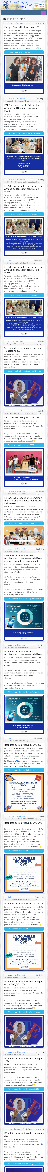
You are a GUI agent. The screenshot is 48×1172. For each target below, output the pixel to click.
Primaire (11, 23)
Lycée (10, 261)
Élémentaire (20, 23)
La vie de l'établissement (16, 99)
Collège (10, 897)
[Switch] (43, 13)
